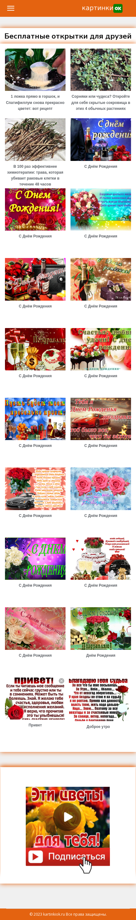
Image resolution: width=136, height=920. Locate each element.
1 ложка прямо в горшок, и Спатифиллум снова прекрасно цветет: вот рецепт (35, 102)
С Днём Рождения (100, 166)
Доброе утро (98, 727)
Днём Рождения (101, 655)
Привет (35, 725)
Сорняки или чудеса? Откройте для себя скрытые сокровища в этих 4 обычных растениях (100, 102)
